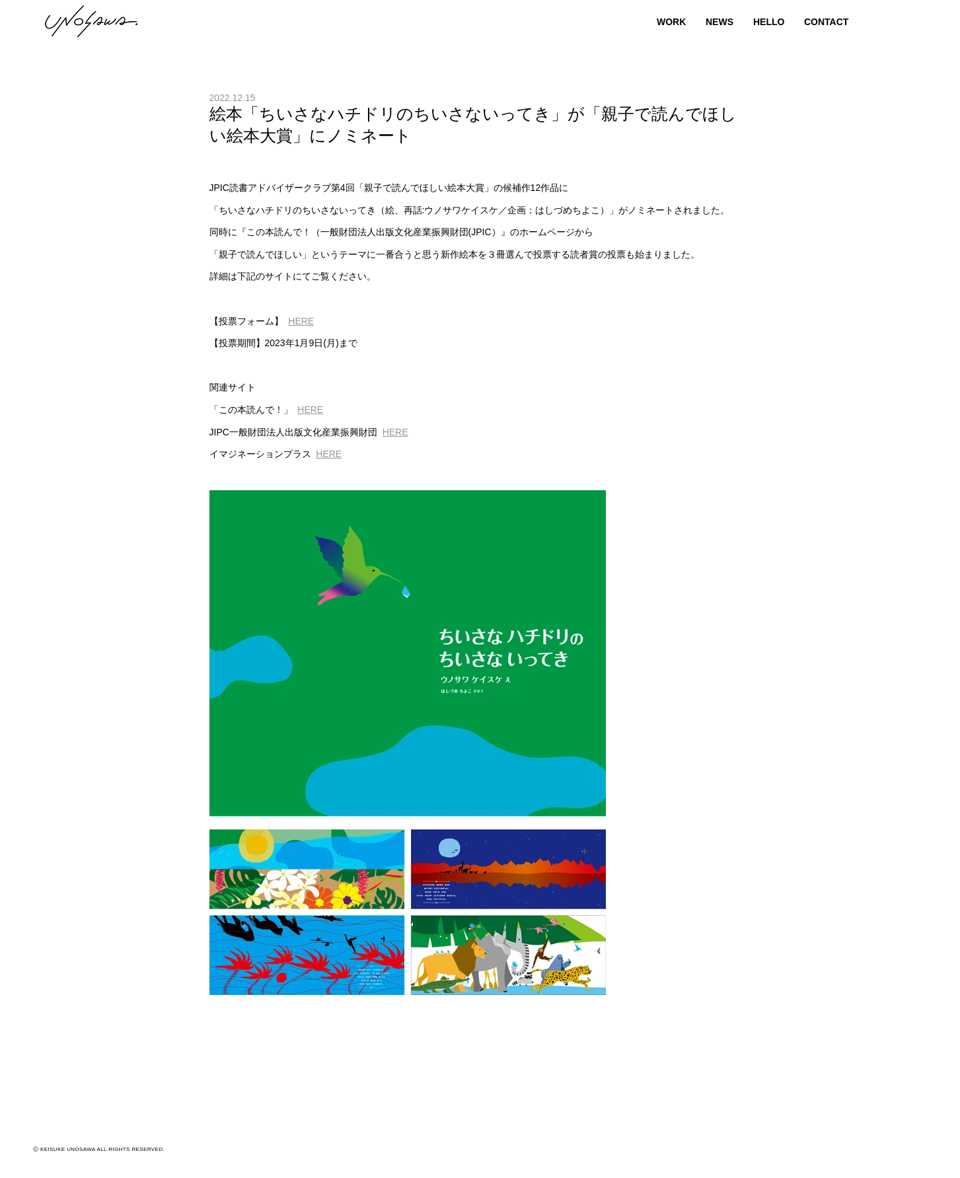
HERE (301, 321)
